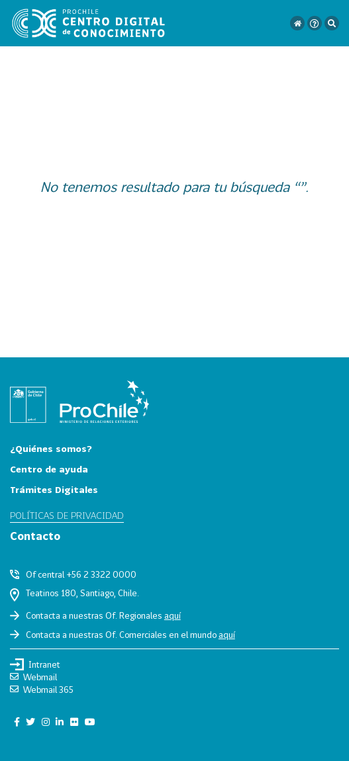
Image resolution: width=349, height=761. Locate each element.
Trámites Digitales (54, 489)
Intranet (35, 664)
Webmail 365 (42, 689)
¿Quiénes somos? (51, 448)
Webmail (33, 677)
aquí (172, 615)
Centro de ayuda (49, 468)
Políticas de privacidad (67, 515)
